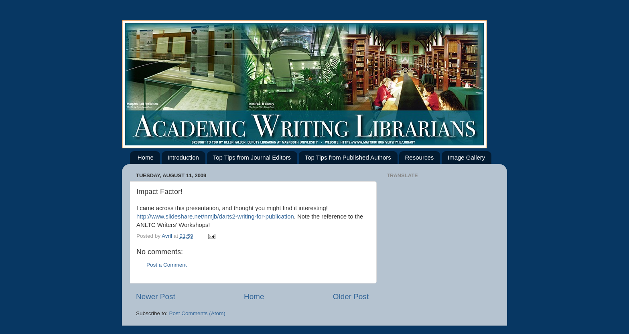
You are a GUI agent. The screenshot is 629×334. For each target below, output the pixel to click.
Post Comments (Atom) (197, 313)
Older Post (351, 296)
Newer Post (155, 296)
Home (146, 157)
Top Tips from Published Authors (348, 157)
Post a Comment (166, 265)
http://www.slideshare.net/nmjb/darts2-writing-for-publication (215, 216)
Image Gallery (466, 157)
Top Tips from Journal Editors (252, 157)
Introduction (183, 157)
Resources (419, 157)
